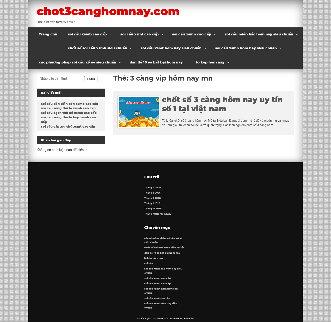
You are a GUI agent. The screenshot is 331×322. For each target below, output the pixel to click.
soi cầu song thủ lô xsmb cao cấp (68, 108)
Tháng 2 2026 (152, 198)
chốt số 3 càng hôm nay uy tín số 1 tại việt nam (222, 104)
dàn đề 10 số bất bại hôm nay (156, 62)
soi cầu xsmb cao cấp (87, 34)
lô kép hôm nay (210, 62)
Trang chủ (48, 34)
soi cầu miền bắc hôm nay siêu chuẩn (259, 34)
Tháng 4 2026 (152, 187)
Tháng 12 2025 (152, 208)
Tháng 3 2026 (152, 192)
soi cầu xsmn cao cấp (191, 34)
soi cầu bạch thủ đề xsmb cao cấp (69, 113)
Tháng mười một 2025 (157, 214)
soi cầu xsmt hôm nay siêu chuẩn (171, 48)
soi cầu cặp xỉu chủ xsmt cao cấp (68, 126)
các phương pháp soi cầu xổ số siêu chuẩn (77, 62)
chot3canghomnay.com (108, 11)
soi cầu (148, 263)
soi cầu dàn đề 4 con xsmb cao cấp (69, 104)
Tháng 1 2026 (152, 203)
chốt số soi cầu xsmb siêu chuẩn (97, 48)
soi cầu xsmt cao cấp (139, 34)
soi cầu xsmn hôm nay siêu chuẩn (246, 48)
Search (91, 78)
